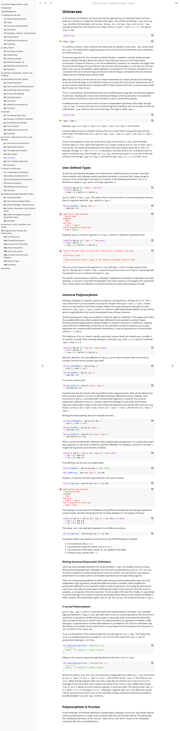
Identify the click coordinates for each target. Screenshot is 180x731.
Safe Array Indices (13, 251)
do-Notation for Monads (15, 122)
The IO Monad (11, 126)
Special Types (11, 261)
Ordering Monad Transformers (18, 179)
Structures (10, 29)
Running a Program (13, 51)
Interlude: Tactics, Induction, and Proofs (16, 225)
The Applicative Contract (15, 150)
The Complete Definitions (16, 161)
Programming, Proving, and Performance (14, 231)
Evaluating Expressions (15, 19)
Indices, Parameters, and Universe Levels (19, 209)
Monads (5, 112)
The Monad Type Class (15, 115)
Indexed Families (12, 197)
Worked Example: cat (14, 62)
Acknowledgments (8, 11)
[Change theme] (45, 3)
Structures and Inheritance (16, 143)
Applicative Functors (14, 147)
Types (8, 22)
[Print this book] (176, 3)
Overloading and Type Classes (14, 79)
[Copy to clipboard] (152, 35)
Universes (9, 158)
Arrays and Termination (16, 244)
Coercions (9, 101)
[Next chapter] (172, 365)
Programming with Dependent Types (17, 194)
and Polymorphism (76, 606)
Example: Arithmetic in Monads (18, 119)
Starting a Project (12, 58)
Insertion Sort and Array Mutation (16, 256)
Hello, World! (7, 48)
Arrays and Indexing (14, 93)
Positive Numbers (13, 83)
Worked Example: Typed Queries (19, 205)
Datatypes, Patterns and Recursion (20, 33)
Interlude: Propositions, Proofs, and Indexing (16, 74)
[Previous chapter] (42, 365)
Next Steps (5, 268)
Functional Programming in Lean (14, 4)
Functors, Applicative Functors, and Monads (16, 138)
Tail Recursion (12, 237)
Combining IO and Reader (16, 172)
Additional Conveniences (16, 40)
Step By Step (10, 55)
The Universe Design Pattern (17, 201)
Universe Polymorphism (80, 295)
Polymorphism (11, 37)
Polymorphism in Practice (81, 707)
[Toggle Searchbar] (51, 3)
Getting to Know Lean (11, 15)
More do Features (13, 183)
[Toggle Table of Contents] (40, 3)
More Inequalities (13, 248)
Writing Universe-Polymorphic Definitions (86, 561)
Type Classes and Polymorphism (19, 86)
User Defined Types (76, 168)
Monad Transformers (11, 168)
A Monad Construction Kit (16, 176)
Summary (9, 44)
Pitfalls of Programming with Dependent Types (17, 215)
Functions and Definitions (16, 26)
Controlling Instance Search (17, 90)
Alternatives (10, 154)
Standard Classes (12, 97)
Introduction (6, 8)
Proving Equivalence (14, 240)
